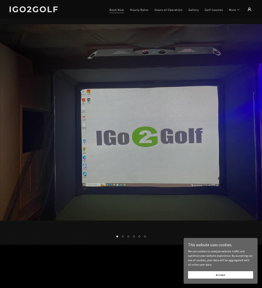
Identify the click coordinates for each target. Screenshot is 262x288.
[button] (117, 236)
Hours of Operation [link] (168, 10)
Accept (220, 274)
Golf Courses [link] (214, 10)
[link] (43, 11)
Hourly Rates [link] (139, 10)
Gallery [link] (193, 10)
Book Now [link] (116, 10)
